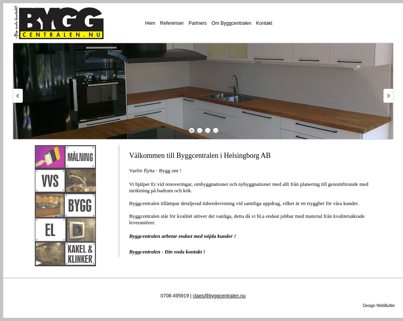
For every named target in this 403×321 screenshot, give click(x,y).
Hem (150, 23)
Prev (18, 95)
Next (388, 95)
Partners (198, 23)
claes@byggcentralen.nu (219, 296)
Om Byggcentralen (231, 23)
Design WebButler (379, 305)
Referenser (172, 23)
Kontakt (264, 23)
